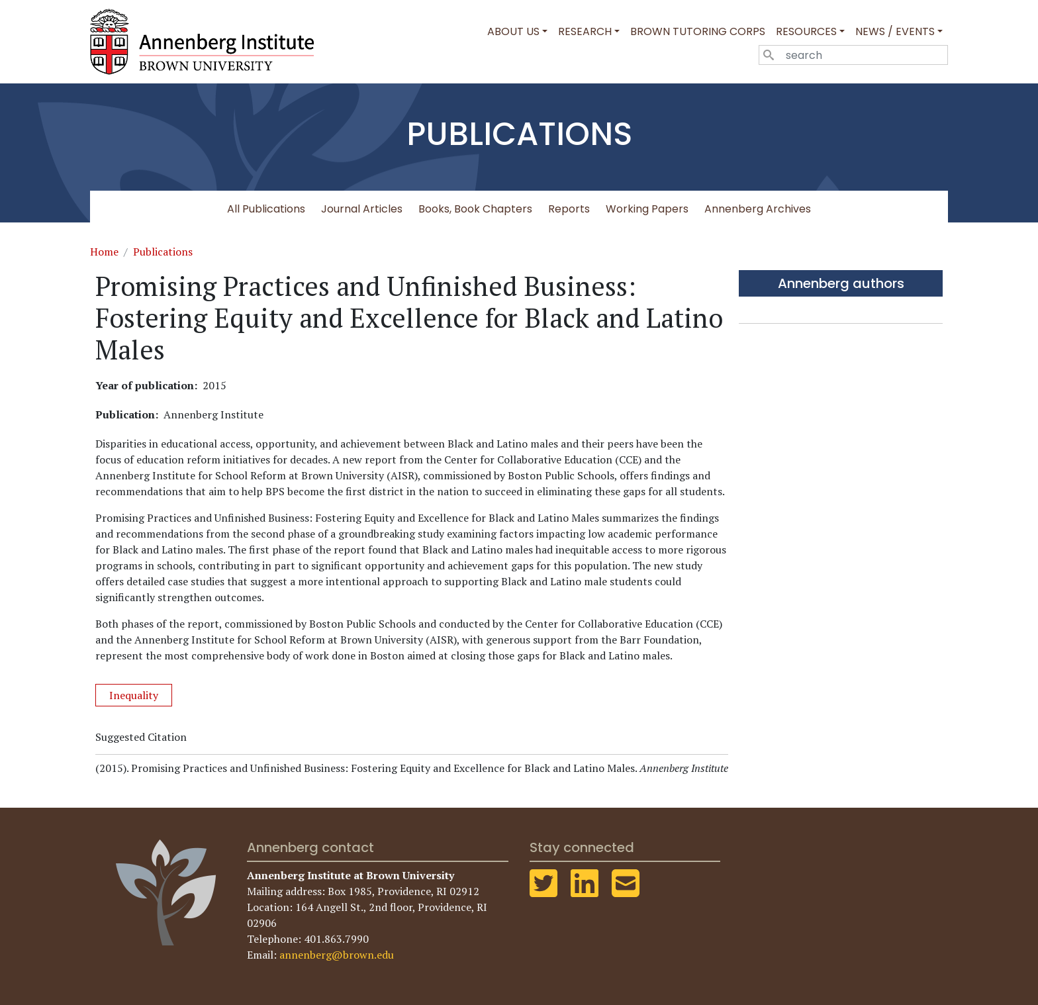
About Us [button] (513, 31)
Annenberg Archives (757, 208)
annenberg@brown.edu (336, 954)
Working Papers (647, 208)
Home (104, 251)
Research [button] (585, 31)
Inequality (133, 695)
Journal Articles (361, 208)
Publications (163, 251)
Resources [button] (806, 31)
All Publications (266, 208)
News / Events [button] (895, 31)
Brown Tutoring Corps (697, 31)
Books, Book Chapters (475, 208)
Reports (569, 208)
